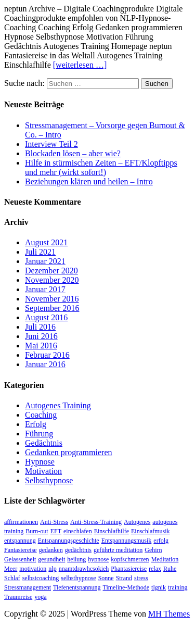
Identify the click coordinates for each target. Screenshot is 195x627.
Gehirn (153, 550)
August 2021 (46, 242)
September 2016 (52, 308)
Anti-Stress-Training (96, 521)
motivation (32, 568)
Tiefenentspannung (77, 587)
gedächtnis (78, 550)
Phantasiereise (129, 568)
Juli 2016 (40, 326)
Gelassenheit (20, 559)
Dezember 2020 (51, 270)
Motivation (43, 471)
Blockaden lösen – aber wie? (73, 153)
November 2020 (52, 279)
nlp (52, 568)
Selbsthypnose (49, 480)
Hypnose (40, 461)
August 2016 (46, 317)
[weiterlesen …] (80, 64)
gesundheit (51, 559)
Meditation (165, 559)
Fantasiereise (20, 550)
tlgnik (158, 587)
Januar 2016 (45, 364)
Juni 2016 (41, 336)
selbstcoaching (40, 578)
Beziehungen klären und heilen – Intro (89, 181)
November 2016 (52, 298)
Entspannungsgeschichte (68, 540)
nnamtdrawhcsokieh (84, 568)
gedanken (51, 550)
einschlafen (77, 531)
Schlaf (12, 578)
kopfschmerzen (130, 559)
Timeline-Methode (126, 587)
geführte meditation (118, 550)
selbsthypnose (78, 578)
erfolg (160, 540)
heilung (76, 559)
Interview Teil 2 (51, 144)
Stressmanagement (27, 587)
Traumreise (18, 596)
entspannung (20, 540)
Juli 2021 (40, 251)
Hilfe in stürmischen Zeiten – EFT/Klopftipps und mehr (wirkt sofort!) (101, 167)
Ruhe (169, 568)
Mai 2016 (41, 345)
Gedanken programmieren (68, 452)
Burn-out (36, 531)
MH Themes (169, 613)
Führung (39, 433)
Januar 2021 (45, 261)
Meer (10, 568)
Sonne (106, 578)
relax (155, 568)
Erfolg (35, 424)
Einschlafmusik (150, 531)
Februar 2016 (47, 354)
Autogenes (137, 521)
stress (141, 578)
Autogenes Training (58, 405)
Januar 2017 (45, 289)
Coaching (41, 414)
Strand (124, 578)
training (177, 587)
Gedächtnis (43, 442)
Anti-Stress (54, 521)
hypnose (98, 559)
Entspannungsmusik (126, 540)
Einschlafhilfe (111, 531)
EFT (55, 531)
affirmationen (21, 521)
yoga (40, 596)
